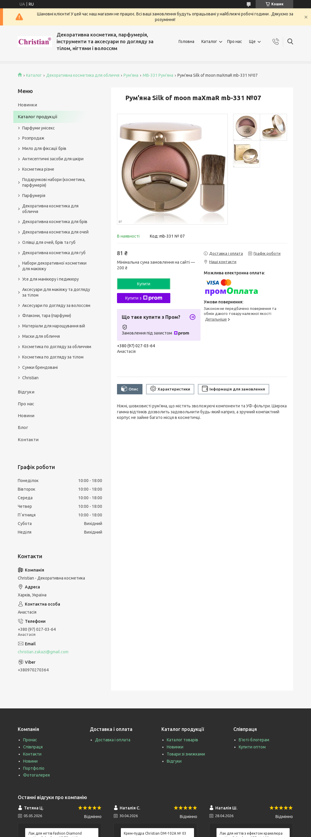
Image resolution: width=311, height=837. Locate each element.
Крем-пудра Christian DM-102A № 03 (155, 833)
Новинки (27, 104)
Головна (186, 41)
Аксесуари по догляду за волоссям (56, 305)
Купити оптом (252, 747)
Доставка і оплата (112, 739)
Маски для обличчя (41, 336)
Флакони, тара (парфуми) (46, 315)
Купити (143, 283)
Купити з (143, 298)
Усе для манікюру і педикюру (50, 279)
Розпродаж (33, 138)
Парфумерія (33, 195)
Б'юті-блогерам (254, 739)
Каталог (209, 41)
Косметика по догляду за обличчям (56, 346)
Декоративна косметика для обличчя (82, 75)
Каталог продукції (37, 116)
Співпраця (33, 747)
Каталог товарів (182, 739)
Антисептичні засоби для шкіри (53, 158)
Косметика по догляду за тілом (53, 357)
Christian (30, 377)
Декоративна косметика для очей (55, 232)
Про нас (234, 41)
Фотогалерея (36, 775)
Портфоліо (33, 768)
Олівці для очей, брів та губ (49, 242)
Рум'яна (131, 75)
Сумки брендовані (40, 367)
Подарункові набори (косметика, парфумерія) (53, 182)
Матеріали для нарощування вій (53, 326)
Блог (23, 427)
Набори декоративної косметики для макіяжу (54, 266)
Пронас (30, 739)
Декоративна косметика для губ (54, 252)
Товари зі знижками (186, 754)
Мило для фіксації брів (44, 148)
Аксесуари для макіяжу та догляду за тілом (56, 292)
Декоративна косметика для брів (54, 221)
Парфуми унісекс (38, 128)
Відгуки (26, 391)
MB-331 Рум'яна (158, 75)
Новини (26, 415)
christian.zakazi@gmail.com (43, 651)
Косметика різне (38, 169)
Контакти (28, 439)
